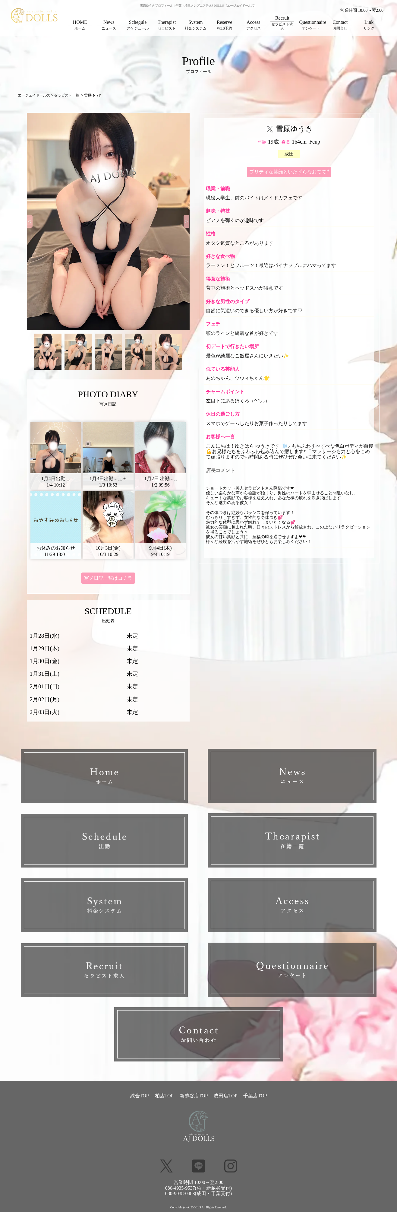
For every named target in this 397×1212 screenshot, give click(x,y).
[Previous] (30, 221)
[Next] (187, 221)
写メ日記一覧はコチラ (108, 578)
